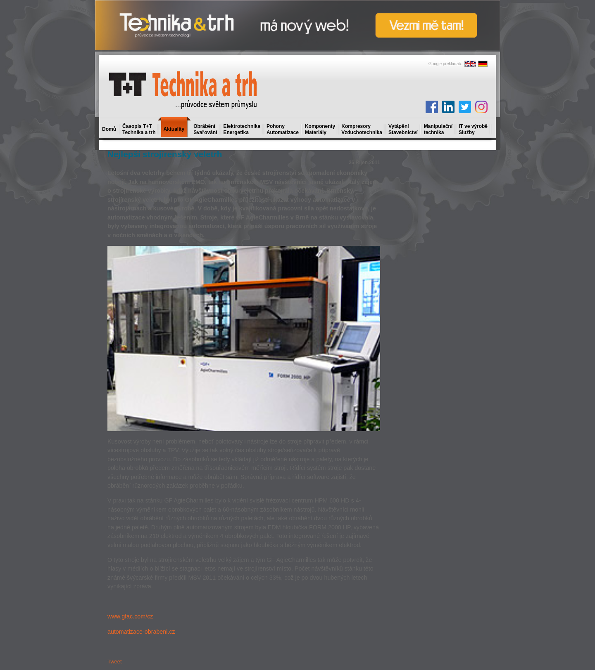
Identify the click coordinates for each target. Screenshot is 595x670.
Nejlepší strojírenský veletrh (164, 154)
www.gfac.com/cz (130, 616)
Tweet (114, 661)
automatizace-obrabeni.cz (141, 631)
